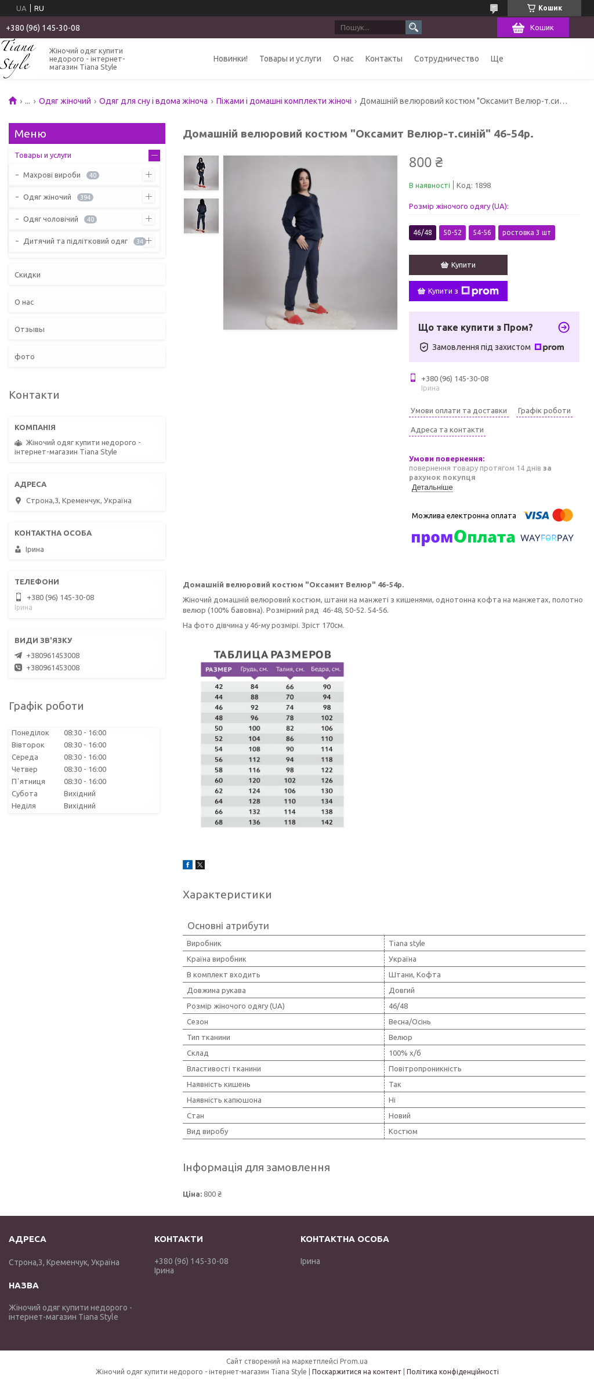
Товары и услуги (290, 58)
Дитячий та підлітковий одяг (75, 241)
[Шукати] (413, 27)
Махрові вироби (52, 175)
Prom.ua (354, 1361)
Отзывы (30, 329)
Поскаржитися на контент (356, 1371)
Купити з (463, 291)
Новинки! (230, 58)
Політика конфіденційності (453, 1371)
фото (25, 356)
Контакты (384, 58)
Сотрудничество (446, 58)
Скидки (28, 274)
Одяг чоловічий (50, 219)
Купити (463, 265)
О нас (343, 58)
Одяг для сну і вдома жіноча (153, 101)
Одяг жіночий (65, 101)
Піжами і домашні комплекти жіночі (284, 101)
